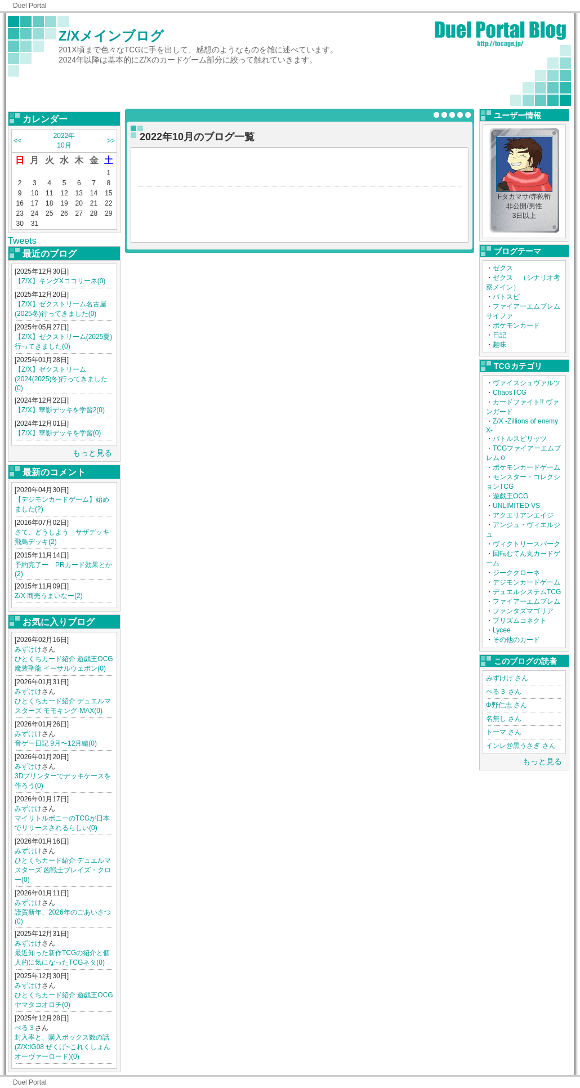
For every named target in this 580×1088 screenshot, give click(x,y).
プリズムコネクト (520, 621)
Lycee (502, 630)
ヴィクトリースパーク (526, 544)
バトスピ (506, 297)
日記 (499, 335)
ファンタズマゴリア (523, 611)
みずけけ (28, 649)
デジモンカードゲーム (526, 582)
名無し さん (503, 719)
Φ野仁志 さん (506, 705)
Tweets (22, 241)
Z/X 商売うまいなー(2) (49, 596)
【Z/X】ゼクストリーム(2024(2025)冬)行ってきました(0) (61, 378)
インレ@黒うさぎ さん (521, 746)
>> (111, 141)
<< (17, 141)
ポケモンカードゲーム (526, 467)
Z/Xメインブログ (111, 35)
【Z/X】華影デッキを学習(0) (58, 433)
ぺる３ (25, 1028)
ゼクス (503, 268)
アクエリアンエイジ (523, 515)
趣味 (499, 345)
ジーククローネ (516, 573)
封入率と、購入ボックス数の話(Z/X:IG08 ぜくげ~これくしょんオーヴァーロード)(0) (62, 1046)
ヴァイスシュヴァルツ (526, 383)
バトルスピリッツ (520, 439)
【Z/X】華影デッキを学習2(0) (60, 410)
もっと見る (92, 452)
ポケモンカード (516, 325)
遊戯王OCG (510, 496)
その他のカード (516, 640)
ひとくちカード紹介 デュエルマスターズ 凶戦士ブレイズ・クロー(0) (63, 870)
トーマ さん (503, 732)
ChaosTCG (510, 392)
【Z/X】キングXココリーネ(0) (60, 281)
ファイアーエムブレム (526, 601)
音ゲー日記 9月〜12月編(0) (56, 743)
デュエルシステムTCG (527, 592)
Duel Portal (29, 6)
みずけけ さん (507, 678)
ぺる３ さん (503, 691)
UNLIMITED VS (516, 506)
